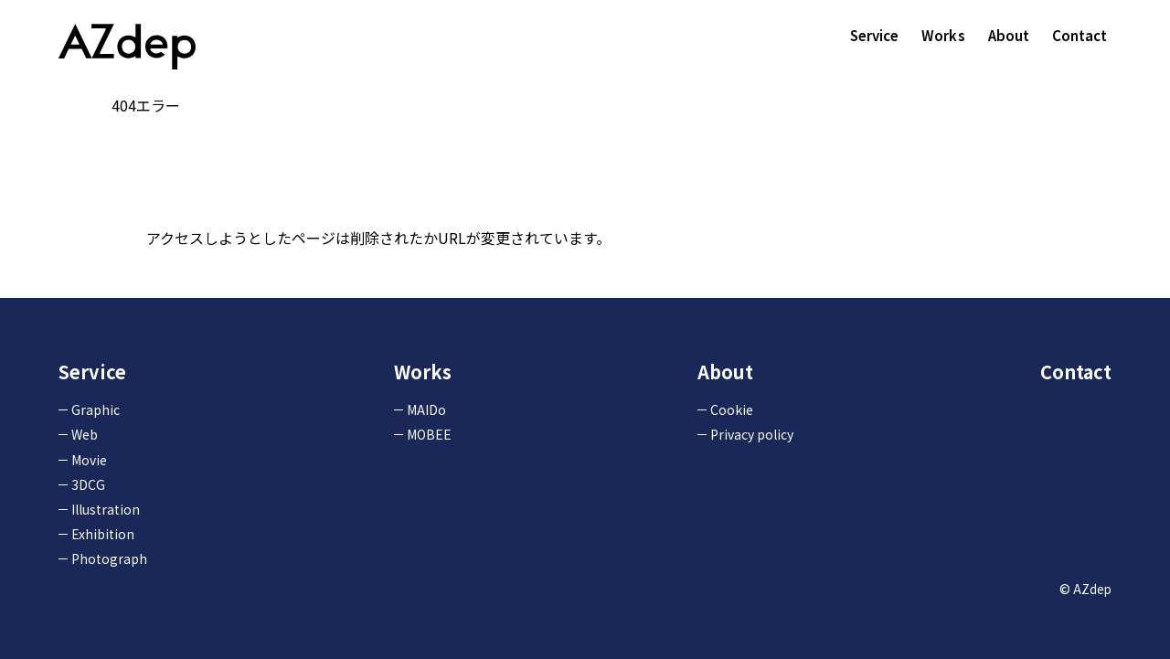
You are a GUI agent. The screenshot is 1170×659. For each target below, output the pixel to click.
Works (943, 35)
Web (84, 434)
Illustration (105, 509)
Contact (1079, 35)
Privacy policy (751, 434)
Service (875, 35)
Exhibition (102, 534)
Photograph (109, 558)
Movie (89, 460)
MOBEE (429, 434)
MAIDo (426, 409)
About (1008, 35)
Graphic (95, 409)
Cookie (731, 409)
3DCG (88, 484)
